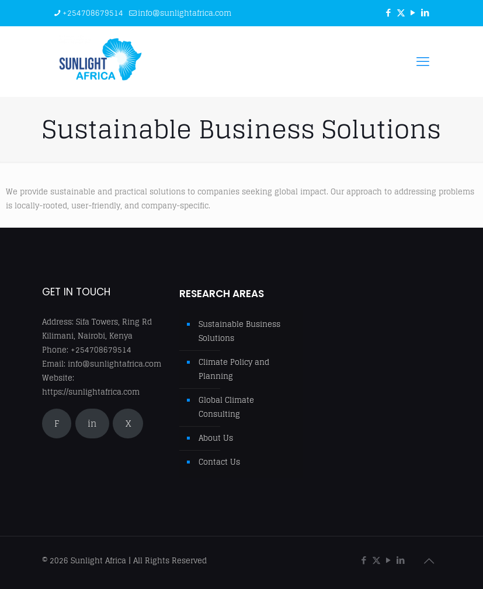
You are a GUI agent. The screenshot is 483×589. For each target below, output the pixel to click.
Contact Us (219, 462)
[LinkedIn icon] (425, 12)
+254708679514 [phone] (92, 13)
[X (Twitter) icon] (401, 12)
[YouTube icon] (413, 12)
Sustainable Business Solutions (239, 331)
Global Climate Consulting (226, 407)
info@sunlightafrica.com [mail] (184, 13)
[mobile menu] (423, 61)
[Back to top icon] (429, 561)
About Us (216, 438)
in (92, 423)
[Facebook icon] (388, 12)
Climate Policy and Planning (234, 369)
